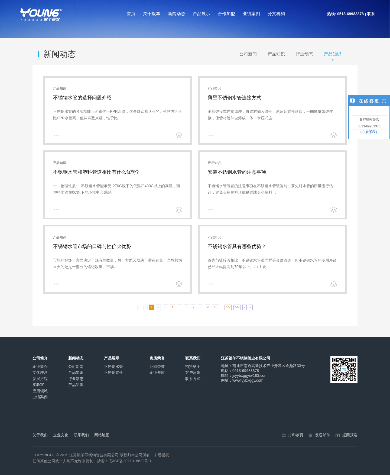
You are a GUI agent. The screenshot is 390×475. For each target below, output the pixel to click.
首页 (131, 13)
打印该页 (295, 435)
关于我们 (40, 435)
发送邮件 (322, 435)
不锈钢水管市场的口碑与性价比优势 (92, 246)
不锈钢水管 (113, 366)
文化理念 (40, 372)
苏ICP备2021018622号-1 (130, 461)
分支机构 (276, 13)
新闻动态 (176, 13)
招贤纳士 (192, 366)
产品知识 (276, 54)
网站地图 (101, 435)
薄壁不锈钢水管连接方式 (234, 97)
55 (228, 307)
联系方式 (192, 379)
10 (215, 307)
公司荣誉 (157, 366)
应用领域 (40, 391)
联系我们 (372, 132)
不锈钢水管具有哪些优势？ (237, 246)
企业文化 (60, 435)
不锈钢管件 (113, 372)
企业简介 (40, 366)
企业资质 (157, 372)
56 (237, 307)
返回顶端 (350, 435)
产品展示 (201, 13)
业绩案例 (251, 13)
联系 (371, 14)
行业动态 (304, 54)
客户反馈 (192, 372)
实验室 (38, 384)
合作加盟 (226, 13)
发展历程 (40, 379)
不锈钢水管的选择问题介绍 (82, 97)
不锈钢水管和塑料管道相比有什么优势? (96, 172)
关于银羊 (151, 13)
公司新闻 (248, 54)
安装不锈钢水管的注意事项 (237, 172)
